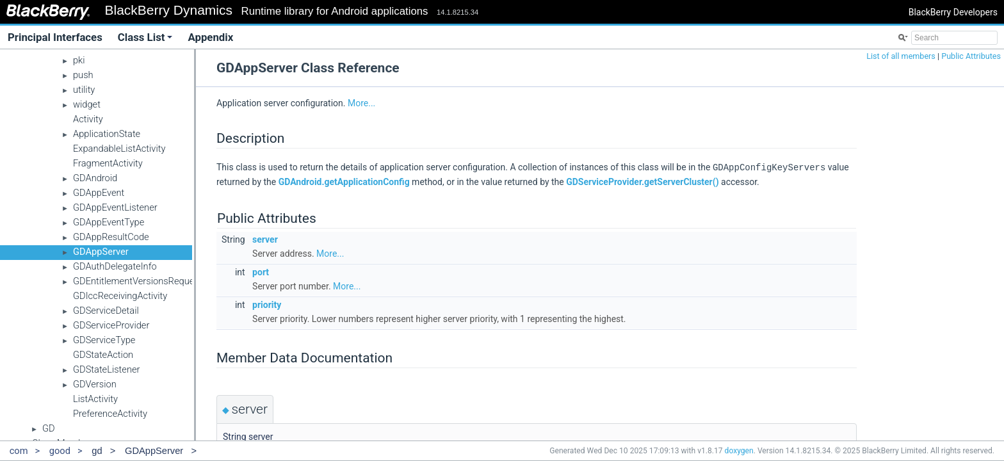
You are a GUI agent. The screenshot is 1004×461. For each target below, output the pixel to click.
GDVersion (95, 384)
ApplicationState (106, 134)
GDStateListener (106, 369)
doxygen (739, 450)
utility (84, 89)
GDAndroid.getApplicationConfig (344, 181)
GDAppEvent (98, 192)
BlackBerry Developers (953, 12)
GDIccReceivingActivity (120, 296)
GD (48, 428)
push (83, 75)
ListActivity (95, 399)
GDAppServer (101, 251)
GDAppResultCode (111, 237)
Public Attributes (971, 56)
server (265, 239)
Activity (88, 119)
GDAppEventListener (115, 207)
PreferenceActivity (110, 413)
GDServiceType (104, 340)
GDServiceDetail (106, 310)
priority (266, 304)
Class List (145, 37)
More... (361, 103)
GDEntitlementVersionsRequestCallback (155, 281)
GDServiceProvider (111, 325)
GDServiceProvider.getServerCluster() (642, 181)
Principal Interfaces (55, 37)
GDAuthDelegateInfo (115, 266)
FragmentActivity (108, 163)
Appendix (210, 37)
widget (87, 104)
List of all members (900, 56)
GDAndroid (95, 178)
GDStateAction (103, 354)
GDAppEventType (108, 222)
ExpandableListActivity (119, 148)
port (260, 271)
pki (79, 60)
